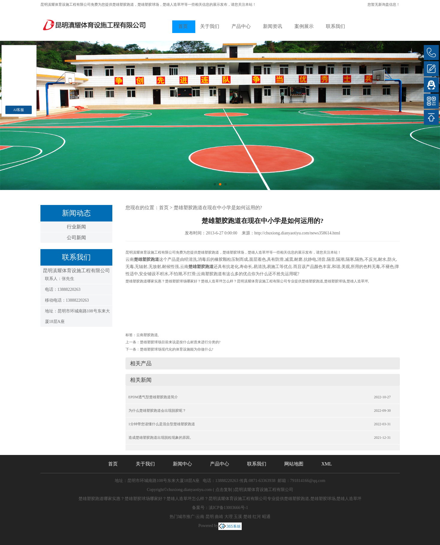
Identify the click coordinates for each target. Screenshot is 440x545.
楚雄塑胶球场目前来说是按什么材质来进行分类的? (180, 342)
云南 (200, 516)
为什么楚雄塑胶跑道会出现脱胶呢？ (157, 410)
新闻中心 (182, 463)
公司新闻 (76, 237)
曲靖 (219, 516)
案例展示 (304, 26)
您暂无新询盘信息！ (384, 4)
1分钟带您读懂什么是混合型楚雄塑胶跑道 (161, 424)
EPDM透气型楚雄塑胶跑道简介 (153, 397)
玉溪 (238, 516)
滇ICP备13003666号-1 (228, 507)
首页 (183, 26)
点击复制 (223, 489)
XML (326, 463)
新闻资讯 (272, 26)
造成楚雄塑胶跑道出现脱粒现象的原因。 (160, 437)
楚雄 (247, 516)
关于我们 (209, 26)
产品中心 (241, 26)
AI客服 (18, 110)
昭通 (266, 516)
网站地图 (293, 463)
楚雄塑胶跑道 (123, 4)
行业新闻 (76, 226)
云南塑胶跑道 (147, 335)
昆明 (209, 516)
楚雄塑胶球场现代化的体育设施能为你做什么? (176, 349)
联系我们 (335, 26)
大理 (228, 516)
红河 (256, 516)
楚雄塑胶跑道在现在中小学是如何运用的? (218, 207)
